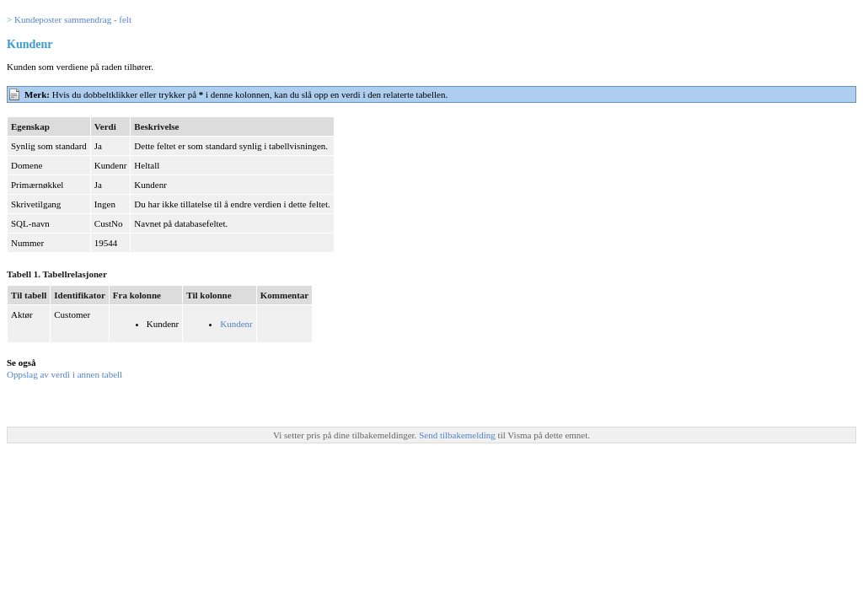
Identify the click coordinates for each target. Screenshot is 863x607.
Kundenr (236, 324)
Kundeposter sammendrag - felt (72, 19)
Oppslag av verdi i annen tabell (64, 374)
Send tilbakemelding (458, 435)
